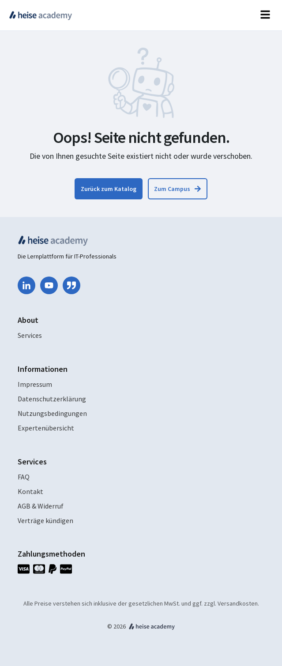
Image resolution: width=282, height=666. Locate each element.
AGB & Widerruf (41, 505)
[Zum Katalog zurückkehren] (109, 188)
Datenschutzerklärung (52, 398)
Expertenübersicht (46, 427)
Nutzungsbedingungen (52, 413)
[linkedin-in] (26, 285)
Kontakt (30, 491)
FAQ (24, 476)
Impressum (35, 384)
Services (30, 335)
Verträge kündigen (45, 520)
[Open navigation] (265, 15)
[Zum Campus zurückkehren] (177, 188)
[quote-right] (71, 285)
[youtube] (49, 285)
